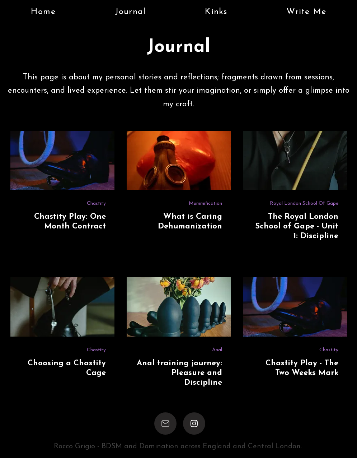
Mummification (205, 203)
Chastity (96, 203)
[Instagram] (194, 423)
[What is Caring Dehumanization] (179, 160)
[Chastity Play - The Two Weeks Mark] (295, 307)
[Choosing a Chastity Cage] (62, 307)
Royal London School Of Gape (304, 203)
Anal (217, 350)
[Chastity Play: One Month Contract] (62, 160)
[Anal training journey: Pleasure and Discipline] (179, 307)
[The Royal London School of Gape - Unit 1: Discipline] (295, 160)
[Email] (165, 423)
